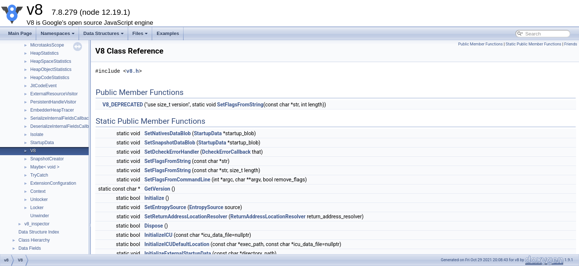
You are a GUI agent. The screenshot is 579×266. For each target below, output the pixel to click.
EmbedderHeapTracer (52, 110)
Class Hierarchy (34, 240)
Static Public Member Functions (533, 44)
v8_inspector (36, 223)
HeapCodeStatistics (49, 77)
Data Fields (29, 248)
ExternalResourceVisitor (54, 93)
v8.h (132, 71)
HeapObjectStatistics (50, 69)
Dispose (153, 226)
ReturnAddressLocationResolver (268, 216)
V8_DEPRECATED (122, 105)
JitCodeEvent (43, 85)
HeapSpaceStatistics (50, 61)
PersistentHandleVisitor (53, 102)
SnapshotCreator (47, 158)
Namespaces (58, 33)
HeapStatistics (44, 53)
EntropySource (206, 207)
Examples (168, 33)
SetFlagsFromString (240, 105)
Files (140, 33)
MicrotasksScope (47, 45)
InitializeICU (158, 235)
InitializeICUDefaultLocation (176, 244)
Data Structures (103, 33)
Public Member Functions (480, 44)
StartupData (42, 142)
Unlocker (39, 199)
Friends (570, 44)
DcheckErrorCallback (226, 152)
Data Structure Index (38, 232)
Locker (37, 207)
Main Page (20, 33)
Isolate (36, 134)
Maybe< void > (44, 167)
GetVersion (157, 189)
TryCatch (39, 175)
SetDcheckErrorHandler (171, 152)
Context (37, 191)
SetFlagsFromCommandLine (177, 180)
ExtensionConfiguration (53, 183)
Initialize (154, 198)
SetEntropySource (165, 207)
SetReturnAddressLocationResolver (185, 216)
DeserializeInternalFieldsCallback (63, 126)
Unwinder (39, 215)
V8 (33, 150)
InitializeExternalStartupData (177, 253)
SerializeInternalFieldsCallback (60, 118)
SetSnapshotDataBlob (169, 143)
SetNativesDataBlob (167, 133)
